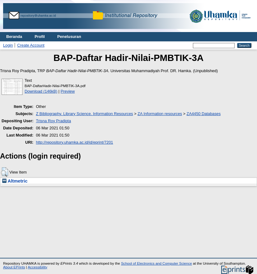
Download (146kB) (41, 91)
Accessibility (37, 267)
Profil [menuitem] (40, 36)
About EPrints (14, 267)
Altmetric (14, 181)
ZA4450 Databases (204, 113)
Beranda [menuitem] (14, 36)
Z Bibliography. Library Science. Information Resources (84, 113)
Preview (68, 91)
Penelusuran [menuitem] (69, 36)
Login (8, 45)
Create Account (30, 45)
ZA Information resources (160, 113)
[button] (4, 172)
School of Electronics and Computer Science (156, 263)
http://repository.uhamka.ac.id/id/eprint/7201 (74, 142)
